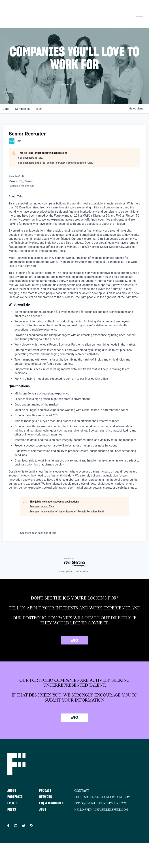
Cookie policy (81, 571)
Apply (74, 640)
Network (45, 797)
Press (11, 809)
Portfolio (15, 797)
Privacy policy (65, 571)
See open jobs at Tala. (30, 157)
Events (12, 803)
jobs (6, 109)
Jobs (42, 809)
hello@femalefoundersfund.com (101, 809)
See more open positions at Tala (38, 532)
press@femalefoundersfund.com (100, 803)
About (11, 790)
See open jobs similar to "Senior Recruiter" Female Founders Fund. (55, 162)
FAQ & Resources (51, 803)
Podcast (45, 790)
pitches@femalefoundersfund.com (102, 797)
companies (22, 109)
